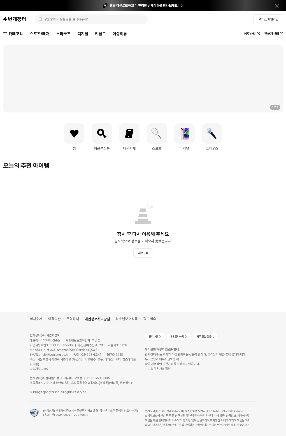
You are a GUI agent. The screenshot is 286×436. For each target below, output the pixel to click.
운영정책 (72, 319)
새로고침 (143, 253)
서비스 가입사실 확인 (158, 368)
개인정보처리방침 (97, 319)
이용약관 (54, 319)
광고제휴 (149, 319)
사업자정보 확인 (39, 369)
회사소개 (36, 319)
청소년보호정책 (127, 319)
